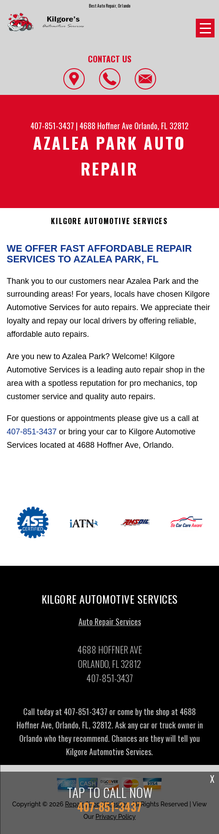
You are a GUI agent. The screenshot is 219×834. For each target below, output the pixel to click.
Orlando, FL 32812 (161, 125)
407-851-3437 (52, 125)
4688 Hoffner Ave (105, 125)
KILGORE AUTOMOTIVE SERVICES (109, 221)
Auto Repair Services (110, 624)
